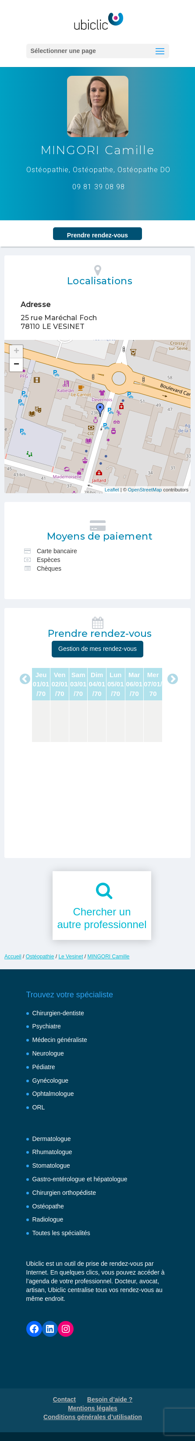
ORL (38, 1107)
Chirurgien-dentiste (58, 1013)
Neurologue (48, 1053)
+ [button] (16, 351)
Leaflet (112, 489)
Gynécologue (50, 1080)
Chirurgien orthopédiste (64, 1192)
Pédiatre (43, 1066)
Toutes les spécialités (61, 1232)
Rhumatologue (52, 1151)
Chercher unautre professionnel (101, 918)
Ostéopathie (40, 957)
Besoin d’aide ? (109, 1399)
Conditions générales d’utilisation (92, 1416)
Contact (64, 1399)
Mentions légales (92, 1408)
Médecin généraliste (59, 1039)
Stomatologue (51, 1165)
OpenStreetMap (145, 489)
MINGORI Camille (109, 957)
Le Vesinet (70, 957)
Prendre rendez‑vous (97, 235)
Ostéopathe (48, 1206)
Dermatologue (51, 1138)
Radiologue (48, 1219)
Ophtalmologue (53, 1093)
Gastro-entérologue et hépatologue (80, 1179)
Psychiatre (46, 1026)
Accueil (12, 957)
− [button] (16, 364)
